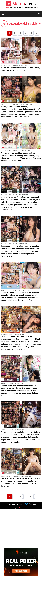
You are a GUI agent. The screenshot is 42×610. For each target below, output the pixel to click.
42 (31, 33)
